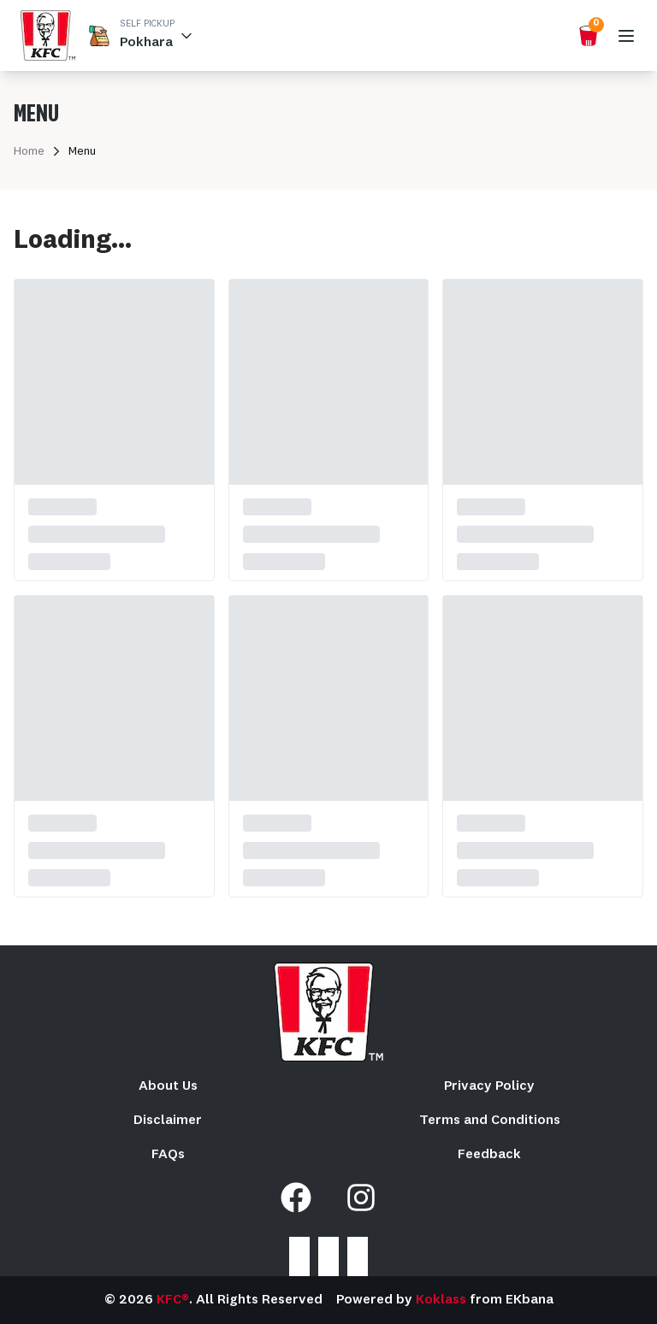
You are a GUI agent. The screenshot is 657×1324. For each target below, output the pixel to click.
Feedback (489, 1155)
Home (29, 151)
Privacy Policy (489, 1086)
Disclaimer (167, 1120)
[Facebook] (296, 1197)
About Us (168, 1086)
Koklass (441, 1300)
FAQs (168, 1155)
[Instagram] (361, 1197)
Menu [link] (82, 151)
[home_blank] (48, 35)
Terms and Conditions (489, 1120)
